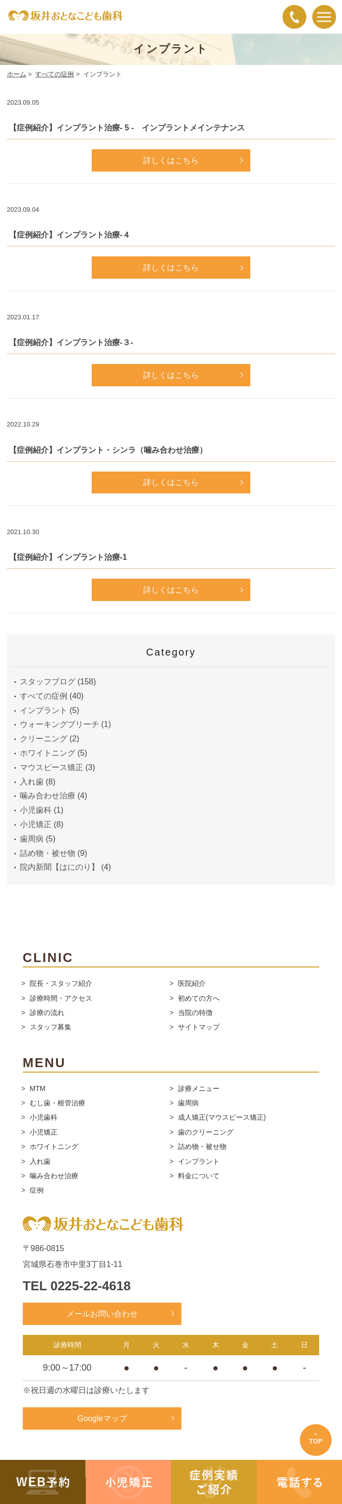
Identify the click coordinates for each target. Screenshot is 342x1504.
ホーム (16, 74)
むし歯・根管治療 (57, 1103)
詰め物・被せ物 (47, 853)
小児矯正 (36, 824)
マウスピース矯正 (51, 767)
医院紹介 (192, 983)
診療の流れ (47, 1013)
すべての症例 (54, 74)
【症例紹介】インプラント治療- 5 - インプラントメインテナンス (127, 127)
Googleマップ (102, 1418)
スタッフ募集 (50, 1027)
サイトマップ (199, 1027)
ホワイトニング (47, 753)
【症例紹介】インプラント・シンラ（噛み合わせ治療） (108, 450)
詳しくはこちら (171, 160)
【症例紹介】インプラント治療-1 (68, 557)
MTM (38, 1088)
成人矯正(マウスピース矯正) (222, 1117)
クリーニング (43, 738)
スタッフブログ (47, 681)
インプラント (43, 710)
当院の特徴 (195, 1013)
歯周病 (32, 839)
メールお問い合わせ (102, 1314)
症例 (37, 1190)
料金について (199, 1176)
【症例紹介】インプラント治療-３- (71, 342)
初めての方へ (199, 998)
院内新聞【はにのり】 (59, 867)
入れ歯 (32, 782)
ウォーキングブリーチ (59, 724)
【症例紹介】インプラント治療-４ (69, 235)
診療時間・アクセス (61, 998)
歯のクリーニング (205, 1132)
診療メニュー (199, 1088)
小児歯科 (36, 810)
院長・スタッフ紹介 (61, 983)
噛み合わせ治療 (47, 795)
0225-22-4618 (91, 1285)
